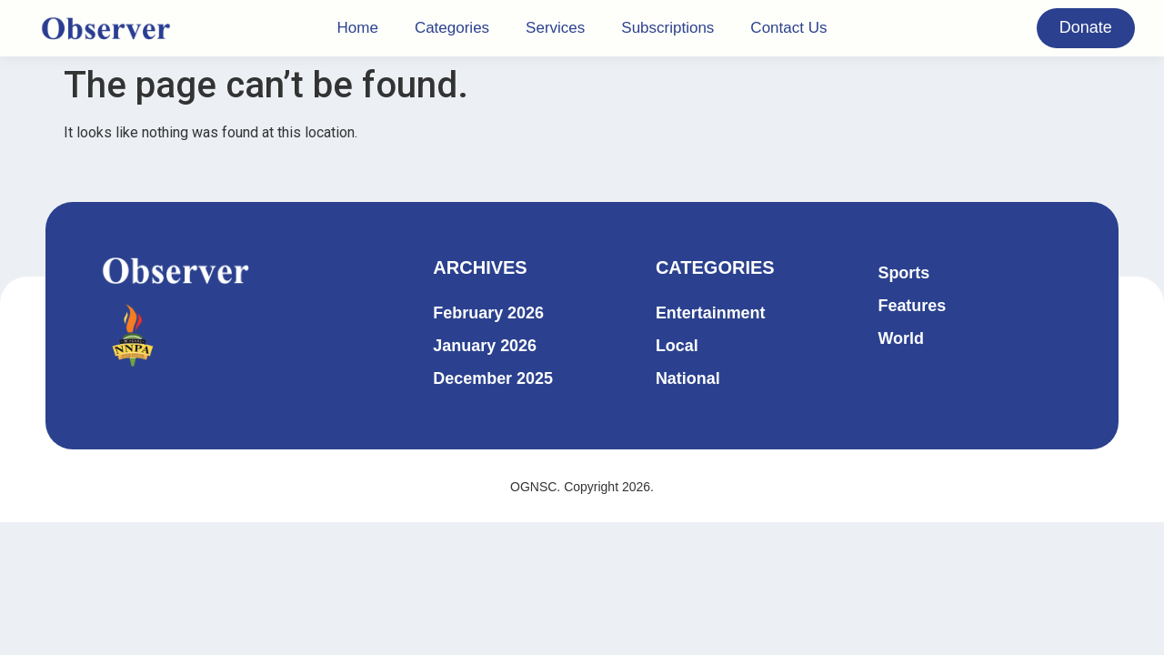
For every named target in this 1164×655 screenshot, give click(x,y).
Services (555, 27)
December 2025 (493, 378)
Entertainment (711, 313)
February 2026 (488, 313)
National (688, 378)
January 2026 (485, 346)
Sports (903, 273)
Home (357, 27)
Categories (452, 27)
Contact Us (788, 27)
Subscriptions (667, 27)
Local (677, 346)
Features (912, 306)
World (901, 338)
